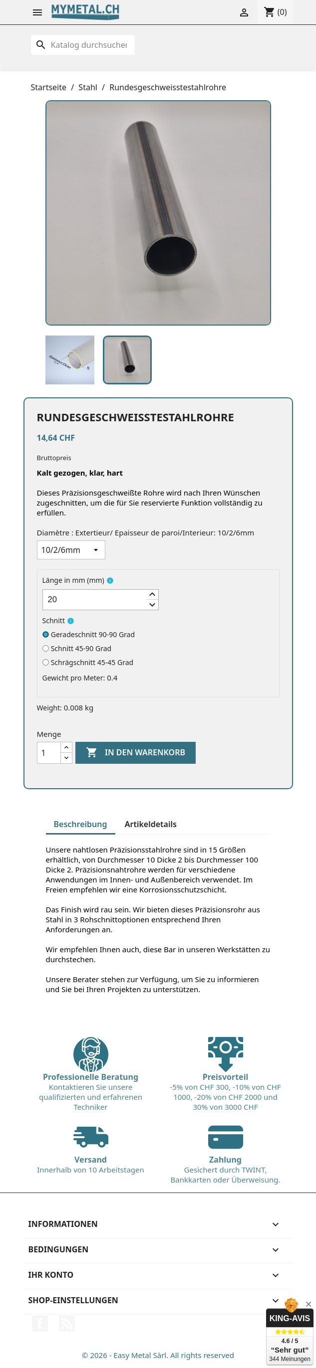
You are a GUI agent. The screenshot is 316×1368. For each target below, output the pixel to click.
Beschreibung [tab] (80, 824)
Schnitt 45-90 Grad (77, 648)
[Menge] (49, 753)
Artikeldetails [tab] (151, 824)
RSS (67, 1324)
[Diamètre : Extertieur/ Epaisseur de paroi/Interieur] (71, 549)
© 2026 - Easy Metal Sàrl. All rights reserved (158, 1355)
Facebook (40, 1324)
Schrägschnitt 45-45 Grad (88, 662)
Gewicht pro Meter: (73, 678)
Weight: (49, 707)
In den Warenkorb (135, 752)
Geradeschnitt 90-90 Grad (88, 634)
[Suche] (83, 45)
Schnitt (53, 620)
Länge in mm (73, 580)
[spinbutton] (100, 600)
